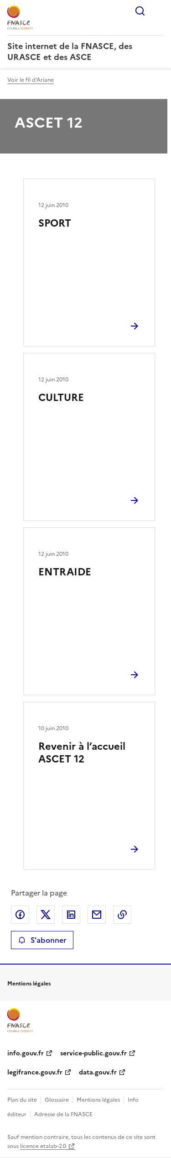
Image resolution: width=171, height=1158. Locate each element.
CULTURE (61, 397)
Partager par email (97, 915)
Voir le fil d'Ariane (30, 80)
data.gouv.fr (98, 1072)
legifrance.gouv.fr (34, 1072)
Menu (158, 11)
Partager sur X (45, 915)
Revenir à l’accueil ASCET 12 (81, 753)
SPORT (54, 223)
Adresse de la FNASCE (63, 1114)
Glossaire (57, 1100)
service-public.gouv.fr (93, 1053)
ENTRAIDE (64, 571)
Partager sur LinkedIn (71, 915)
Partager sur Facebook (20, 915)
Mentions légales (98, 1100)
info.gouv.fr (25, 1053)
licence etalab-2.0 (43, 1146)
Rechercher (140, 11)
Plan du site (22, 1100)
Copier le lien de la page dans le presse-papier (122, 915)
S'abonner (42, 940)
